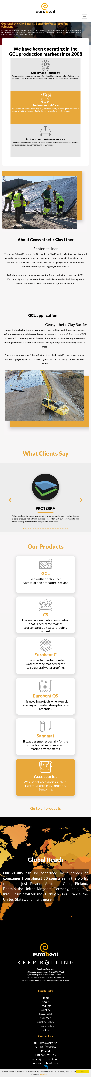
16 (60, 528)
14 (55, 528)
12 (50, 528)
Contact (45, 1018)
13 (53, 528)
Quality (45, 1010)
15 (58, 528)
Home (45, 997)
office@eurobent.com (45, 1059)
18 (65, 528)
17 (62, 528)
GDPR (45, 1030)
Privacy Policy (45, 1026)
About (46, 1001)
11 (48, 528)
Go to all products (45, 808)
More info (43, 1074)
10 (45, 528)
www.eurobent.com (45, 1063)
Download (45, 1014)
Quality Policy (45, 1022)
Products (45, 1005)
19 (67, 528)
